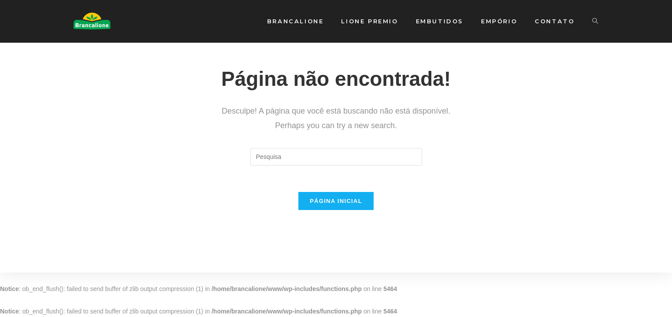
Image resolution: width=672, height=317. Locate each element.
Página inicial (336, 201)
